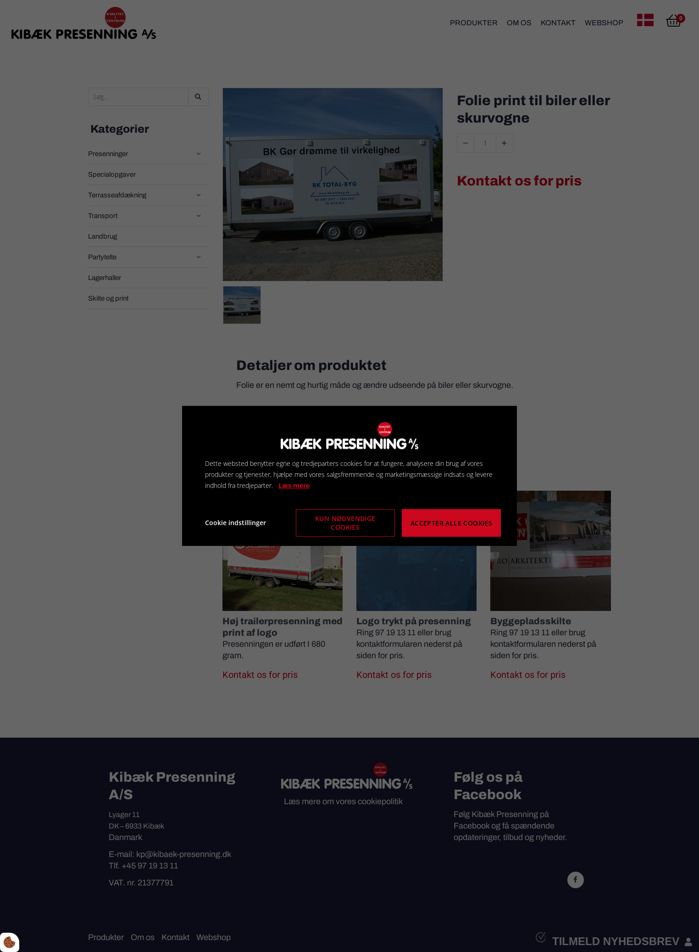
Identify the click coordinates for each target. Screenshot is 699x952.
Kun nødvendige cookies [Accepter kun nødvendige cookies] (345, 523)
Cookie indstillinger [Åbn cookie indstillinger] (235, 523)
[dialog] (349, 476)
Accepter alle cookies (451, 523)
